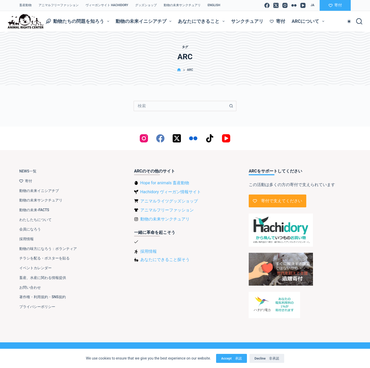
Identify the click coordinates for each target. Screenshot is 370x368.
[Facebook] (267, 5)
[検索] (359, 21)
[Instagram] (285, 5)
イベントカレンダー (35, 268)
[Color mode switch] (349, 21)
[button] (312, 5)
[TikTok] (210, 138)
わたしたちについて (35, 220)
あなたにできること (202, 21)
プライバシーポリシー (37, 307)
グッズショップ (146, 5)
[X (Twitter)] (276, 5)
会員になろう (30, 229)
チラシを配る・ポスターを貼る (44, 258)
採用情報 (26, 239)
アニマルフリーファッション (59, 5)
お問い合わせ (30, 287)
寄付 (335, 5)
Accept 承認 (231, 358)
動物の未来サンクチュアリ (182, 5)
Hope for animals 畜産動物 (164, 182)
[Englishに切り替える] (214, 5)
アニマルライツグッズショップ (169, 201)
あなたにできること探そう (165, 259)
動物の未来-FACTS (34, 210)
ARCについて (309, 21)
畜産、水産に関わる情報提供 (42, 278)
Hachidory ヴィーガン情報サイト (170, 191)
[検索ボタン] (231, 106)
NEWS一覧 (27, 171)
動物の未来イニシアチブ (145, 21)
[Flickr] (294, 5)
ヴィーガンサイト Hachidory (107, 5)
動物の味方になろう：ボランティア (48, 249)
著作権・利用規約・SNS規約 (42, 297)
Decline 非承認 (267, 358)
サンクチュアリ (247, 21)
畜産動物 (25, 5)
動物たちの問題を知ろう (78, 21)
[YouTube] (303, 5)
